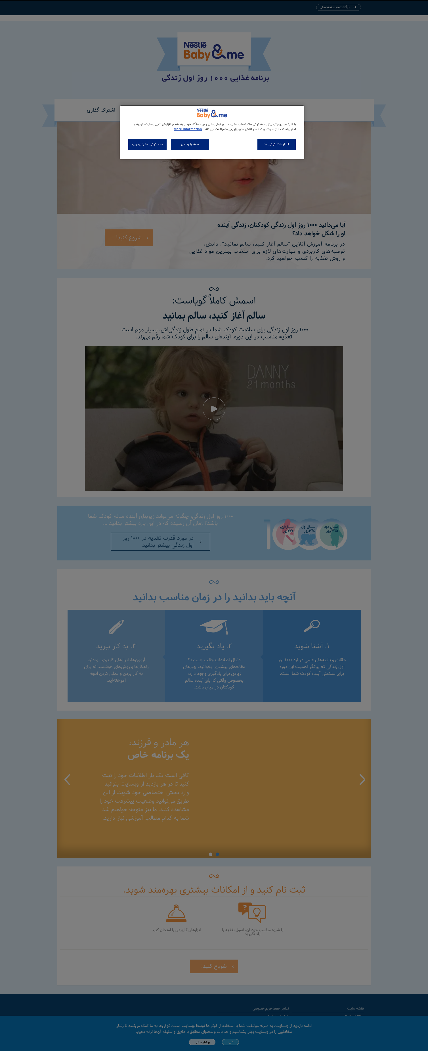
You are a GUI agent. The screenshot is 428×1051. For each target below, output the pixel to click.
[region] (212, 132)
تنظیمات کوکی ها (277, 144)
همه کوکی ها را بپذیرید (147, 144)
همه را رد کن (190, 144)
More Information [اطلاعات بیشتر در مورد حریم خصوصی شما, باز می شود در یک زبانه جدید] (188, 129)
